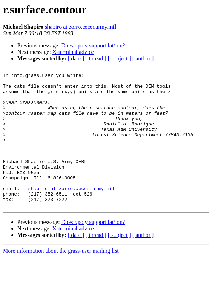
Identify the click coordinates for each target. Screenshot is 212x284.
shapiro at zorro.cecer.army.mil (80, 27)
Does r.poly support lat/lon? (93, 45)
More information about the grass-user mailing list (61, 278)
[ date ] (76, 58)
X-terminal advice (73, 52)
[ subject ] (119, 58)
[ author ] (143, 58)
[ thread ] (96, 58)
